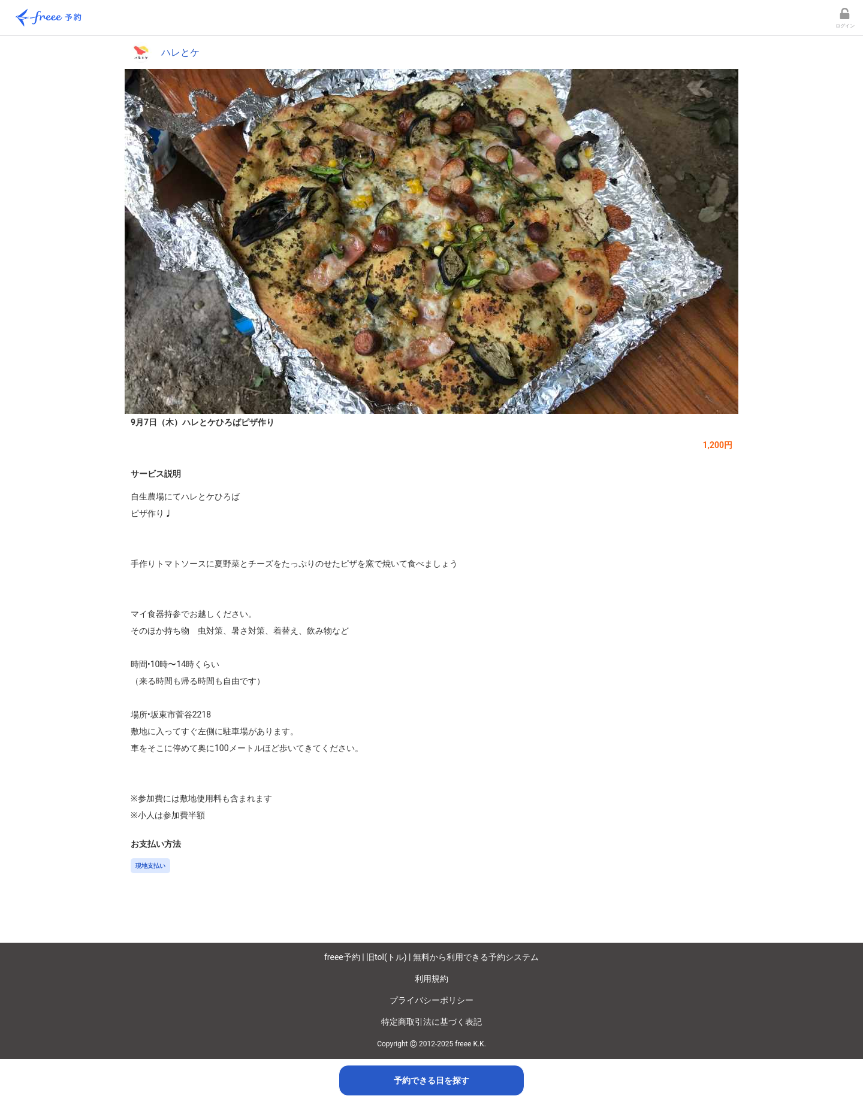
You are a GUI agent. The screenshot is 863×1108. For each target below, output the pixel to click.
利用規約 (431, 978)
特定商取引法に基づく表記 (431, 1022)
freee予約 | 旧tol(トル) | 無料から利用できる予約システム (431, 957)
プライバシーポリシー (431, 1000)
